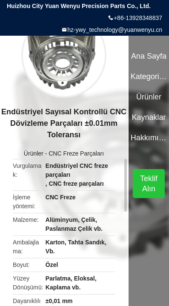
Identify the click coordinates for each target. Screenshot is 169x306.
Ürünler (33, 153)
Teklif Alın (149, 183)
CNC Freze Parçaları (76, 153)
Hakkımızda (149, 137)
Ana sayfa (148, 56)
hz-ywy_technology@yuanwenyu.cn (114, 29)
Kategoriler (149, 76)
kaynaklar (149, 117)
